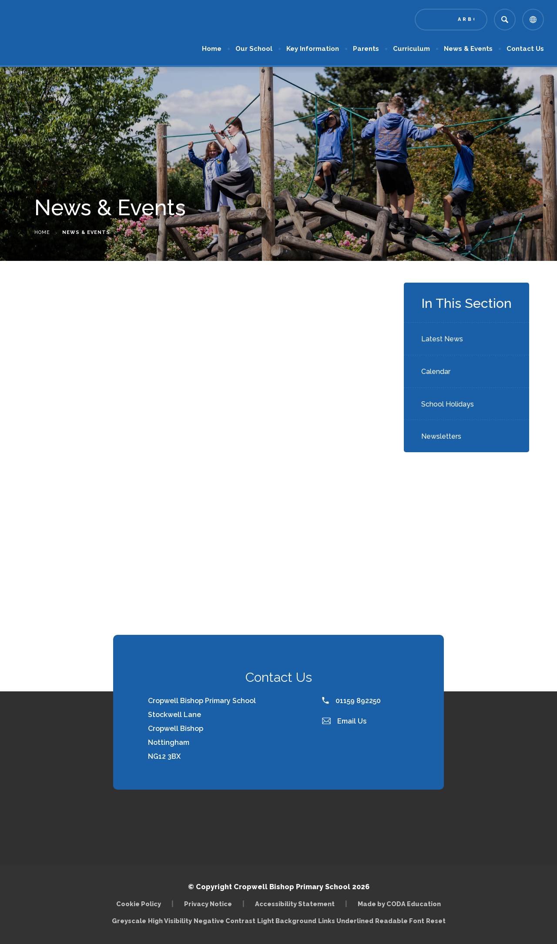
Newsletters (441, 436)
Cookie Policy (138, 903)
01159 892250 (351, 701)
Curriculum (411, 49)
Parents (366, 49)
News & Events (468, 49)
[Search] (505, 19)
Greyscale (129, 920)
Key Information (312, 49)
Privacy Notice (208, 903)
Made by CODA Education (399, 903)
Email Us (344, 721)
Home (211, 49)
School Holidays (447, 404)
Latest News (442, 339)
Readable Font (399, 920)
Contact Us (525, 49)
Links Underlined (345, 920)
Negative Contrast (224, 920)
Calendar (435, 371)
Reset (436, 920)
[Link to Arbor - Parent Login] (451, 19)
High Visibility (170, 920)
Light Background (286, 920)
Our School (253, 49)
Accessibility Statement (295, 903)
